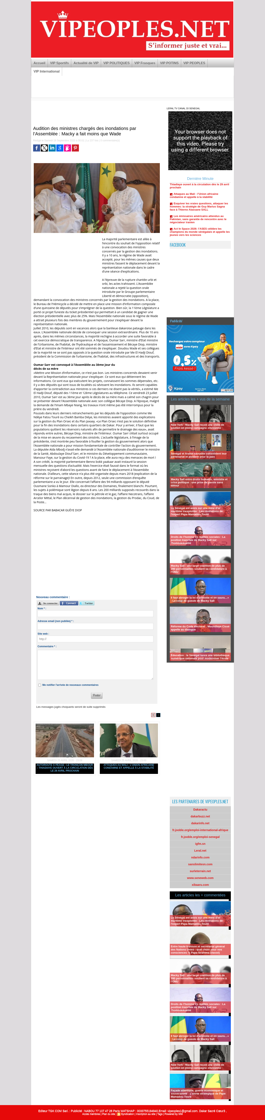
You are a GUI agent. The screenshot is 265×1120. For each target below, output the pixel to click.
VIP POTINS (169, 63)
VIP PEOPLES (194, 63)
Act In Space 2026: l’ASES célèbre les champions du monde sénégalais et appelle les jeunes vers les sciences (200, 234)
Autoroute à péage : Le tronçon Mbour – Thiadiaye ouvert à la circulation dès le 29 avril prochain (65, 768)
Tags (160, 1114)
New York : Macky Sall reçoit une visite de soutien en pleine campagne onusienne (197, 426)
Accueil (39, 63)
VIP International (47, 71)
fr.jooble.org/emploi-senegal (200, 837)
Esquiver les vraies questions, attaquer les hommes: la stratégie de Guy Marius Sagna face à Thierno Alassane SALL (199, 209)
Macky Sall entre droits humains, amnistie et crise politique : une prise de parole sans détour (199, 482)
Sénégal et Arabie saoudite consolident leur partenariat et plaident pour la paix (199, 455)
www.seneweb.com (200, 878)
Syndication (127, 1114)
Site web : (43, 633)
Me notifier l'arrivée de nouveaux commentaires (70, 685)
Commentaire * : (47, 646)
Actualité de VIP (86, 63)
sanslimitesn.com (200, 864)
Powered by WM (174, 1114)
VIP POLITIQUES (116, 63)
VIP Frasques (144, 63)
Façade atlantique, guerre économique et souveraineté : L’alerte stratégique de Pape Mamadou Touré (198, 1093)
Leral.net (200, 850)
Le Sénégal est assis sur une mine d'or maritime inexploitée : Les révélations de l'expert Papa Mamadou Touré (197, 511)
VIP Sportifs (59, 63)
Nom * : (41, 608)
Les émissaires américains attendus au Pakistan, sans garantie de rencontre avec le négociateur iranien (198, 221)
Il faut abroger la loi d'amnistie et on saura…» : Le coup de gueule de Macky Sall (200, 599)
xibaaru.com (200, 884)
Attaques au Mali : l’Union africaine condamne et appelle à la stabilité (129, 766)
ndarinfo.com (200, 857)
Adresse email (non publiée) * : (55, 621)
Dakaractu (200, 809)
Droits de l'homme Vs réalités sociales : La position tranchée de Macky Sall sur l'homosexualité (198, 540)
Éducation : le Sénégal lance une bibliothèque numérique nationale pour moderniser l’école (200, 657)
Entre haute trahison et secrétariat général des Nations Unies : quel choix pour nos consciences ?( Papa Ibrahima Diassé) (198, 949)
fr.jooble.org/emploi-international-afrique (200, 830)
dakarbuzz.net (200, 816)
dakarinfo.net (200, 823)
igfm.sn (200, 843)
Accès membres (91, 1114)
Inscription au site (145, 1114)
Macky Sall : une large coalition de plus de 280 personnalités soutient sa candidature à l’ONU (199, 568)
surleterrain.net (200, 871)
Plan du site (108, 1114)
